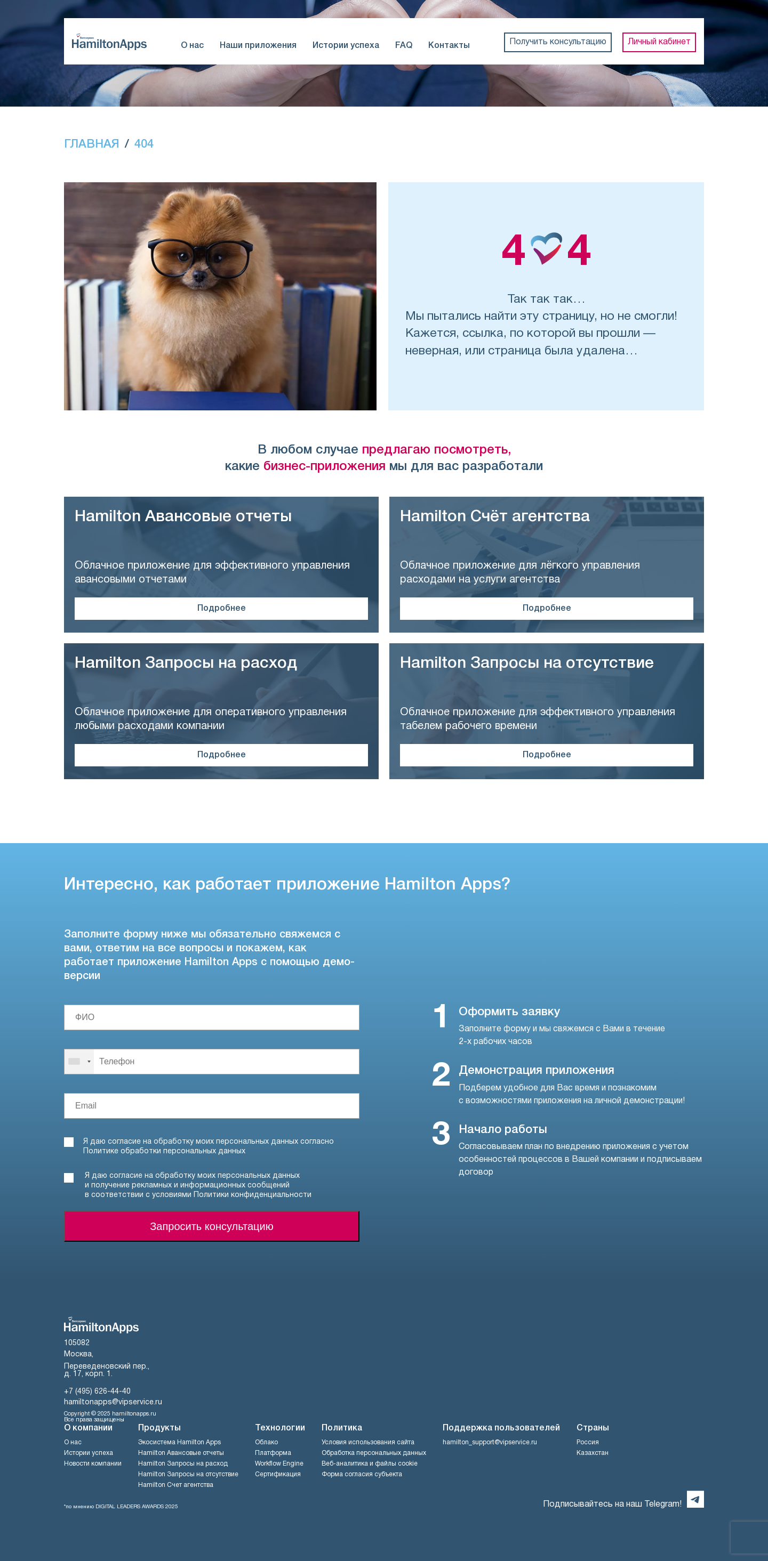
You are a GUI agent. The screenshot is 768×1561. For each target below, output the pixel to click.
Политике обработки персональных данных (164, 1151)
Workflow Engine (279, 1464)
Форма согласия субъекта (362, 1474)
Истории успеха (346, 46)
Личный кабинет (659, 42)
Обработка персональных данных (374, 1453)
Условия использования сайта (368, 1442)
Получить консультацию (557, 42)
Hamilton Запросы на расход (183, 1464)
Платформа (273, 1453)
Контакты (449, 46)
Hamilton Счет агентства (175, 1485)
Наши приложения (258, 46)
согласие (125, 1175)
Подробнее (221, 608)
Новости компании (93, 1464)
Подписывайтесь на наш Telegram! (612, 1504)
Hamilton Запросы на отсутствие (188, 1474)
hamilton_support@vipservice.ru (490, 1442)
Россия (588, 1442)
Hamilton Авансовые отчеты (181, 1453)
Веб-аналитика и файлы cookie (370, 1464)
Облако (266, 1442)
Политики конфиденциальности (252, 1195)
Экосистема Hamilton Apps (179, 1442)
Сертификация (278, 1474)
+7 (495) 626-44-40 (97, 1391)
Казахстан (593, 1453)
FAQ (403, 46)
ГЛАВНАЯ (91, 144)
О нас (192, 46)
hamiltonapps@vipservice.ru (113, 1402)
